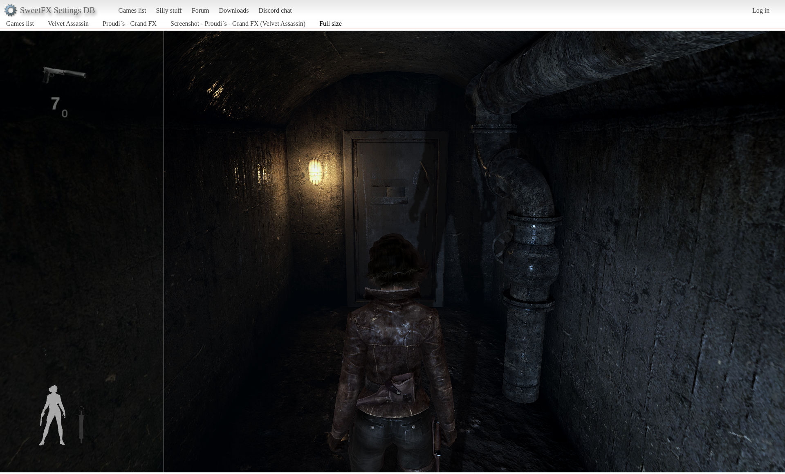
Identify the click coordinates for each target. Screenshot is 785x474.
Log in (760, 10)
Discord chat (275, 10)
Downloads (234, 10)
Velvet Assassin (68, 23)
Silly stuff (169, 10)
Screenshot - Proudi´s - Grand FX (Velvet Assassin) (237, 23)
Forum (200, 10)
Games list (132, 10)
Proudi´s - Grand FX (130, 23)
